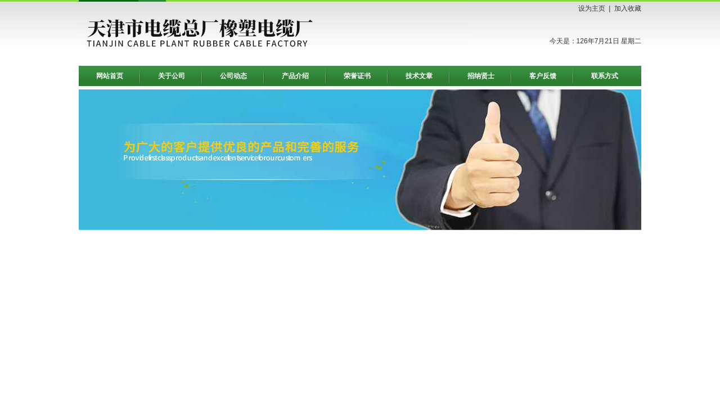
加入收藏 (627, 8)
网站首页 (109, 76)
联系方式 (604, 76)
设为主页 (591, 8)
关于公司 (171, 76)
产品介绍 (295, 76)
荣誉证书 (357, 76)
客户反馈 (542, 76)
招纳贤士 (480, 76)
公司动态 (233, 76)
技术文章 (419, 76)
